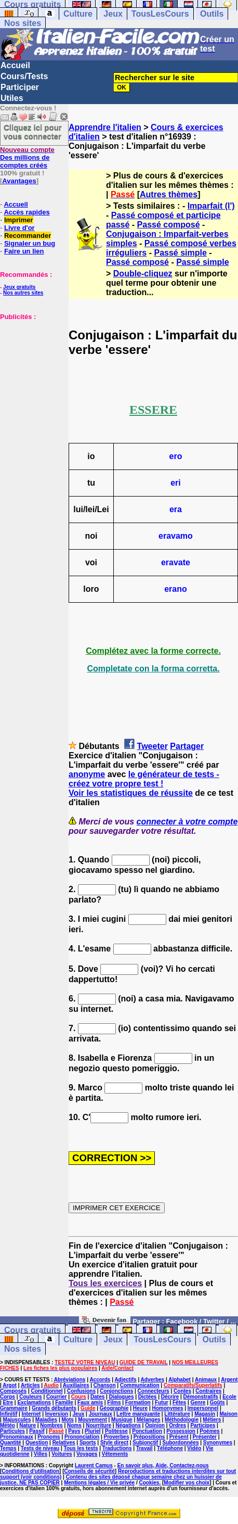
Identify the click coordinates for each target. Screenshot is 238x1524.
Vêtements (115, 1454)
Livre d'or (19, 228)
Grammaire (14, 1408)
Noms (74, 1425)
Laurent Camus (94, 1465)
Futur (161, 1402)
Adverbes (153, 1379)
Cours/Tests (24, 76)
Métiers (212, 1420)
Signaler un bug (29, 243)
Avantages (19, 181)
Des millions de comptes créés (27, 157)
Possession (180, 1431)
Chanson (105, 1385)
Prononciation (81, 1437)
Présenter (205, 1437)
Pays (74, 1431)
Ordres (177, 1425)
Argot (10, 1385)
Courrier (56, 1397)
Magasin (204, 1414)
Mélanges (149, 1420)
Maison (228, 1414)
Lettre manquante (138, 1414)
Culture (77, 13)
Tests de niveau (40, 1448)
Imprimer (18, 220)
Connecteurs (153, 1391)
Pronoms (48, 1437)
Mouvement (92, 1420)
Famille (64, 1402)
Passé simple (180, 252)
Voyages (86, 1454)
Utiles (12, 98)
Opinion (155, 1425)
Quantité (10, 1442)
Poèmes (209, 1431)
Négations (127, 1425)
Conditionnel (46, 1391)
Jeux (112, 13)
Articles (30, 1385)
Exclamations (33, 1402)
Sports (88, 1442)
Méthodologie (182, 1420)
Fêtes (179, 1402)
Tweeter (152, 746)
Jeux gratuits (19, 287)
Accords (99, 1379)
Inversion (56, 1414)
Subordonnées (180, 1442)
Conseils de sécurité (89, 1471)
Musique (122, 1420)
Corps (7, 1397)
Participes (202, 1425)
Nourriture (98, 1425)
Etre (8, 1402)
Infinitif (8, 1414)
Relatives (63, 1442)
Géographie (114, 1408)
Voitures (61, 1454)
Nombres (51, 1425)
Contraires (208, 1391)
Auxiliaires (76, 1385)
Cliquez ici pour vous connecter (33, 132)
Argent (229, 1379)
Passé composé (168, 224)
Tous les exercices (105, 1283)
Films (114, 1402)
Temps (8, 1448)
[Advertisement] (31, 373)
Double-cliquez (143, 273)
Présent (179, 1437)
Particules (12, 1431)
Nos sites (22, 23)
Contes (182, 1391)
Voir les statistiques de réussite (131, 793)
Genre (197, 1402)
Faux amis (90, 1402)
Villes (40, 1454)
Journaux (100, 1414)
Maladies (46, 1420)
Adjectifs (125, 1379)
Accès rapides (26, 212)
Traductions (117, 1448)
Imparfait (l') (211, 205)
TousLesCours (160, 13)
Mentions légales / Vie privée (99, 1482)
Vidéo (194, 1448)
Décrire (170, 1397)
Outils (211, 13)
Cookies (149, 1482)
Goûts (217, 1402)
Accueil (15, 65)
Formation (138, 1402)
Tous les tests (81, 1448)
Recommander (27, 235)
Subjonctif (145, 1442)
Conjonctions (116, 1391)
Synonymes (217, 1442)
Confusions (81, 1391)
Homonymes (167, 1408)
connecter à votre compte (187, 821)
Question (36, 1442)
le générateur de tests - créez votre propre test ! (144, 779)
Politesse (116, 1431)
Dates (97, 1397)
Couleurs (30, 1397)
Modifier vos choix (186, 1482)
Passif (36, 1431)
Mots (67, 1420)
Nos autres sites (23, 293)
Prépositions (149, 1437)
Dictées (147, 1397)
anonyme (87, 774)
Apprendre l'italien (105, 127)
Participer (20, 87)
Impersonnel (203, 1408)
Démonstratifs (200, 1397)
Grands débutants (54, 1408)
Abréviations (70, 1379)
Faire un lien (24, 251)
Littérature (177, 1414)
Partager (187, 746)
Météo (7, 1425)
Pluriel (93, 1431)
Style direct (114, 1442)
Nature (27, 1425)
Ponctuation (147, 1431)
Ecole (229, 1397)
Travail (144, 1448)
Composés (13, 1391)
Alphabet (179, 1379)
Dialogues (121, 1397)
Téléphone (170, 1448)
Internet (31, 1414)
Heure (140, 1408)
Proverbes (116, 1437)
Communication (140, 1385)
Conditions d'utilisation (30, 1471)
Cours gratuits (32, 1330)
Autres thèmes (168, 194)
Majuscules (17, 1420)
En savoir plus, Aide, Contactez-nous (163, 1465)
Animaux (206, 1379)
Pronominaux (16, 1437)
